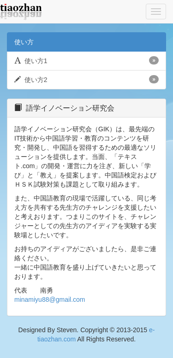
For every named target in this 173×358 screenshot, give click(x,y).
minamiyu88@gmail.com (49, 299)
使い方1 (86, 60)
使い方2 (86, 79)
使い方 (24, 42)
